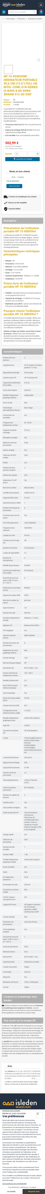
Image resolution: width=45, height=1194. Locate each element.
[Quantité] (27, 154)
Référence (8, 102)
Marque (6, 100)
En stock (7, 105)
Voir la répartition (12, 181)
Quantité (8, 154)
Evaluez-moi (14, 186)
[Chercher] (22, 12)
